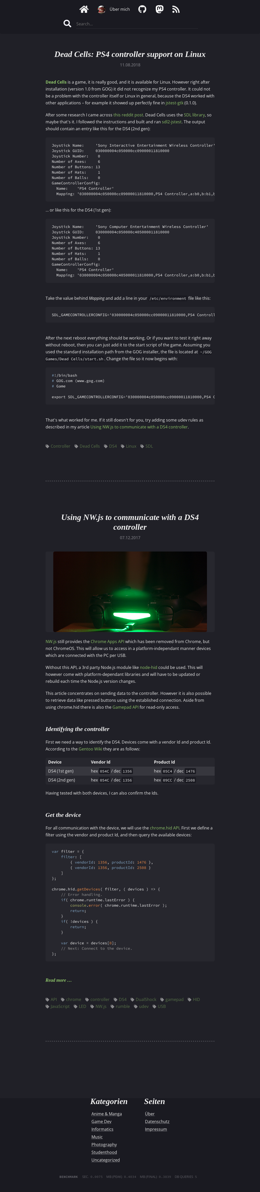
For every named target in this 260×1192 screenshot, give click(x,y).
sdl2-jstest (172, 122)
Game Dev (101, 1121)
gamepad (172, 999)
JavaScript (58, 1006)
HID (194, 999)
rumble (120, 1006)
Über (150, 1114)
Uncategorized (105, 1160)
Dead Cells (56, 82)
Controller (58, 446)
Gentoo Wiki (90, 749)
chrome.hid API (164, 828)
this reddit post (128, 115)
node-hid (148, 667)
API (51, 999)
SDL (146, 446)
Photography (104, 1144)
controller (97, 999)
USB (159, 1006)
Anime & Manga (106, 1114)
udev (141, 1006)
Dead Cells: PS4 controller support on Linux (129, 54)
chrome (71, 999)
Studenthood (104, 1152)
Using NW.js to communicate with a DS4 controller (139, 427)
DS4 (110, 446)
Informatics (102, 1129)
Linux (128, 446)
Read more (56, 980)
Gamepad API (125, 707)
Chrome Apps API (107, 641)
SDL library (194, 115)
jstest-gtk (174, 103)
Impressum (156, 1129)
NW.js (51, 641)
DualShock (143, 999)
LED (80, 1006)
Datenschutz (157, 1121)
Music (97, 1137)
